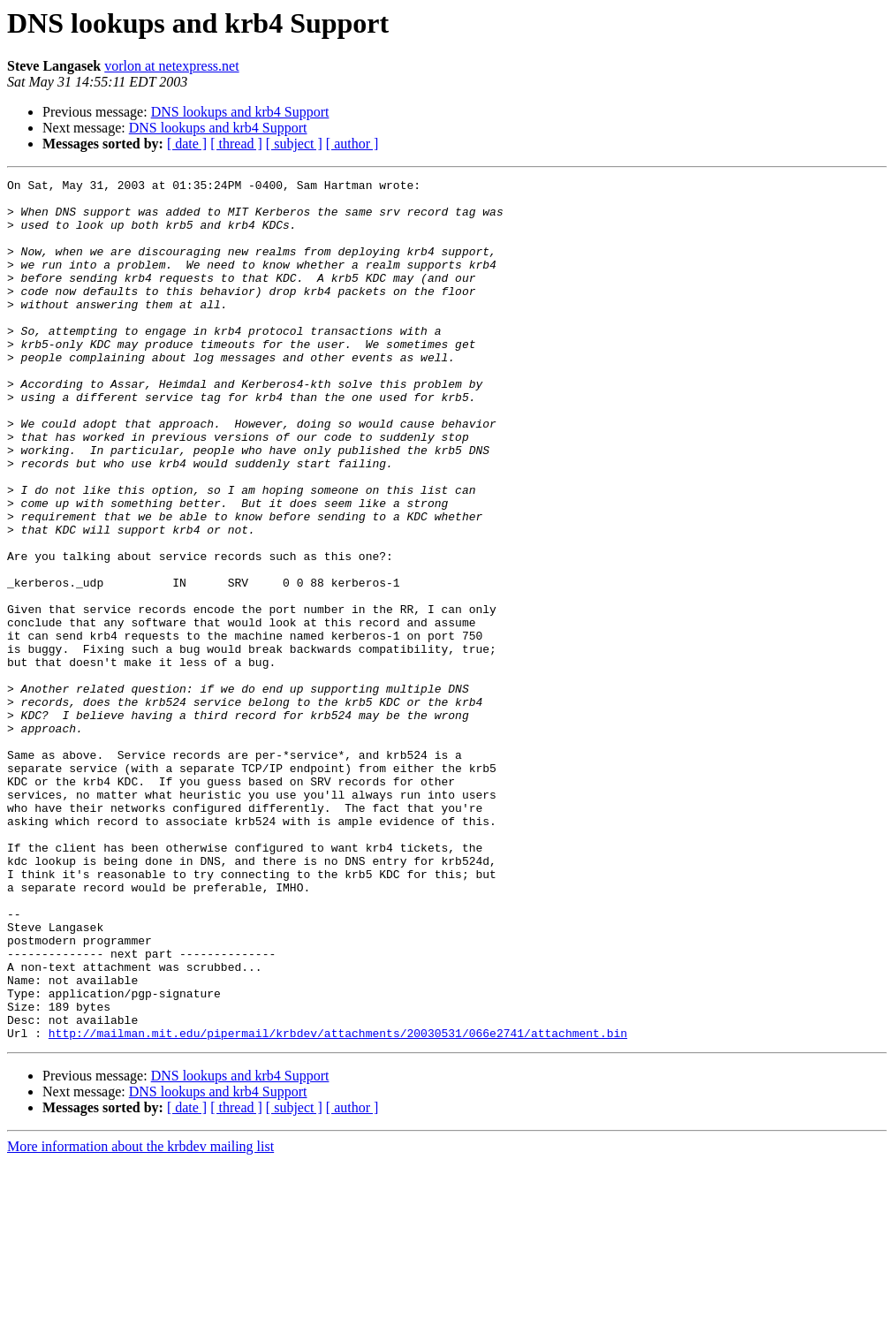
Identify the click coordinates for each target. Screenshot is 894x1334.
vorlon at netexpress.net (171, 65)
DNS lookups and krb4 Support (240, 111)
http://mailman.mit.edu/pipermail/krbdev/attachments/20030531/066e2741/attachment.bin (338, 1205)
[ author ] (352, 143)
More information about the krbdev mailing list (140, 1318)
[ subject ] (294, 143)
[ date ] (187, 143)
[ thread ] (236, 143)
